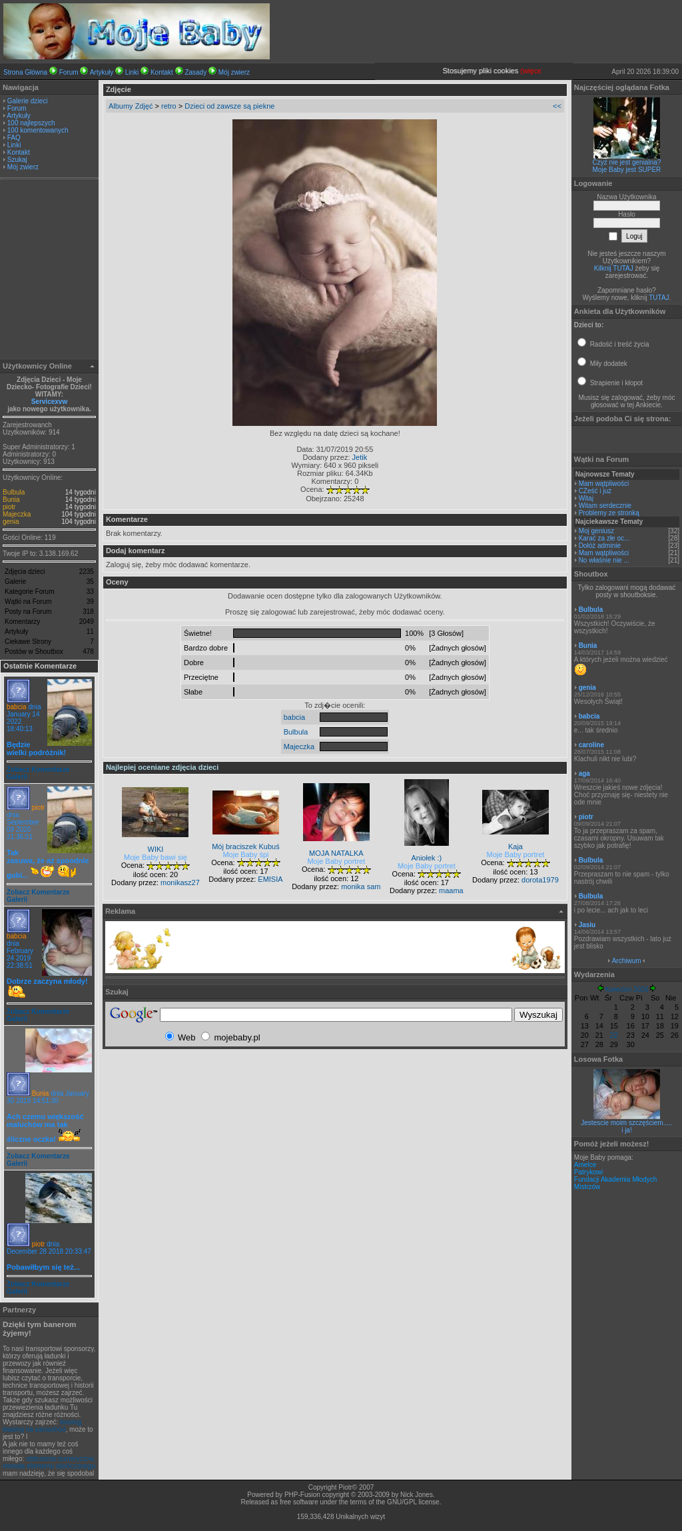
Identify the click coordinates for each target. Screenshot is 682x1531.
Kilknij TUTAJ (613, 268)
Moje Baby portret (336, 861)
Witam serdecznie (605, 505)
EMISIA (270, 879)
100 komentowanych (38, 130)
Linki (132, 72)
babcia (16, 707)
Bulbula (14, 492)
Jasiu (587, 924)
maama (451, 890)
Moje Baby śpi (245, 854)
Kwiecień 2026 (626, 989)
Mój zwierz (234, 72)
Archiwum (626, 960)
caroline (591, 745)
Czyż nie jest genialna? (627, 162)
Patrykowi (588, 1172)
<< (557, 106)
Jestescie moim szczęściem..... (626, 1122)
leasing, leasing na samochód (43, 1425)
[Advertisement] (49, 271)
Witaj (586, 498)
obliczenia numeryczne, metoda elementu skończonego (49, 1462)
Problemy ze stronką (609, 513)
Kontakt (162, 72)
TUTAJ (659, 297)
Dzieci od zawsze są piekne (229, 106)
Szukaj (17, 159)
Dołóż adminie (600, 545)
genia (11, 521)
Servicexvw (49, 401)
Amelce (585, 1164)
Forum (69, 72)
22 (614, 1035)
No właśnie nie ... (604, 560)
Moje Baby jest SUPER (627, 169)
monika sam (360, 886)
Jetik (360, 457)
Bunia (11, 499)
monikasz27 (180, 882)
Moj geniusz (596, 531)
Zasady (195, 72)
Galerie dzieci (27, 101)
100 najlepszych (31, 123)
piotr (9, 507)
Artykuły (102, 72)
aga (584, 773)
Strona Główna (25, 72)
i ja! (626, 1130)
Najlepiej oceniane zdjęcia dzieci (162, 767)
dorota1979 (540, 880)
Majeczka (17, 514)
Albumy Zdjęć (131, 106)
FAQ (14, 137)
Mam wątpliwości (604, 483)
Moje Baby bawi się (155, 857)
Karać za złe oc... (604, 538)
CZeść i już (595, 491)
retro (168, 106)
